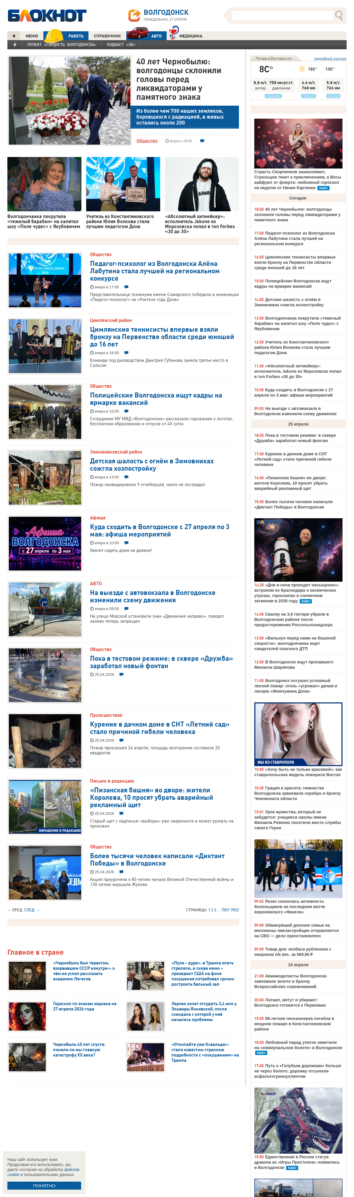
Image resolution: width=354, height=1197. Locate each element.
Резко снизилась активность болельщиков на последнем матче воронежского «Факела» (289, 906)
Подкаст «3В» (121, 44)
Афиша (98, 517)
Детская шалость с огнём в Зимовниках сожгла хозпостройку (152, 464)
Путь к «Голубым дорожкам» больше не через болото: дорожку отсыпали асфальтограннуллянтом (297, 1071)
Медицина (185, 35)
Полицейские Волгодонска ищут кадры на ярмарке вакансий (156, 398)
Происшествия (106, 715)
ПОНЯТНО (44, 1185)
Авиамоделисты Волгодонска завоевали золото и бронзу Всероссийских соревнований (290, 981)
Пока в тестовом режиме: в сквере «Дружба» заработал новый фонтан (161, 661)
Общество (147, 140)
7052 (235, 909)
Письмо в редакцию (112, 781)
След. (29, 909)
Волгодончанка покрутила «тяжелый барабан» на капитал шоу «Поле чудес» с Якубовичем (297, 323)
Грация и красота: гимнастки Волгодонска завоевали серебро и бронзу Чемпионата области (297, 793)
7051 (226, 909)
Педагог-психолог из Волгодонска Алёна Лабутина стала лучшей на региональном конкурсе (155, 270)
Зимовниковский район (116, 451)
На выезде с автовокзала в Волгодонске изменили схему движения (153, 596)
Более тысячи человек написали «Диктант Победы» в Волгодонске (157, 859)
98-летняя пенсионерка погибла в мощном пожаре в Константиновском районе (294, 1023)
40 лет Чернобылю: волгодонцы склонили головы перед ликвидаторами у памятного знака (178, 79)
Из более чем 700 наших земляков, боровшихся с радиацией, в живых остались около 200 (180, 116)
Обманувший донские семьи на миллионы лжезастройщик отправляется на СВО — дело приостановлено (296, 930)
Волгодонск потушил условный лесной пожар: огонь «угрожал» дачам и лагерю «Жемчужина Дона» (295, 686)
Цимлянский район (111, 320)
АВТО (144, 35)
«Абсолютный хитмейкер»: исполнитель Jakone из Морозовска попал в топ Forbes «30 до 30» (298, 371)
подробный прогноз (330, 58)
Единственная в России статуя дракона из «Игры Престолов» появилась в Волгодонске (297, 1162)
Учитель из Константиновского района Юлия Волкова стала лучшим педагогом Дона (292, 347)
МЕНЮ (32, 36)
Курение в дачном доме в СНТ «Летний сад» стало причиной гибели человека (160, 727)
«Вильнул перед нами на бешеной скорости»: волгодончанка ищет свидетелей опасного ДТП (295, 643)
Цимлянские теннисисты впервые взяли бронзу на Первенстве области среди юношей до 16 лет (162, 336)
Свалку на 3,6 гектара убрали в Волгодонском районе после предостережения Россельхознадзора (293, 619)
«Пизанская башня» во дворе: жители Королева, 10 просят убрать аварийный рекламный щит (151, 796)
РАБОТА (63, 35)
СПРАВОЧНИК (107, 36)
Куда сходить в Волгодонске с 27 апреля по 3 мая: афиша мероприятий (159, 530)
